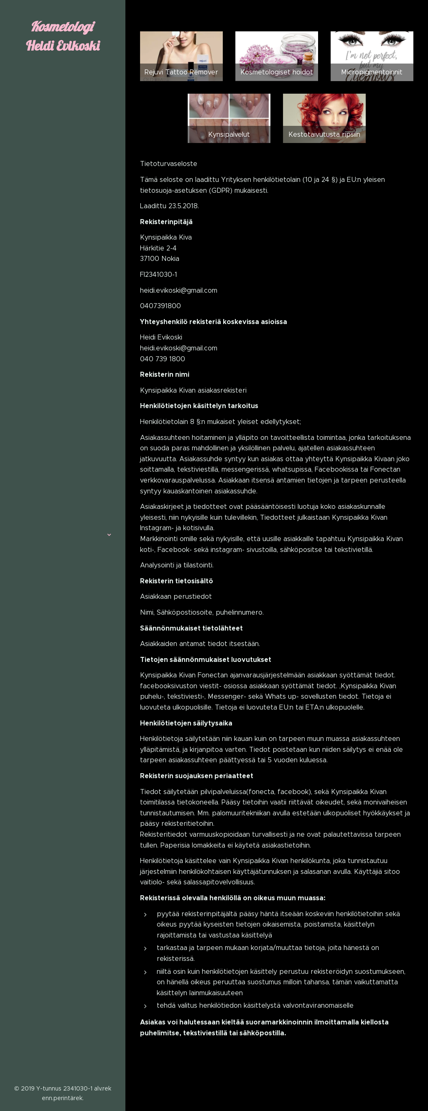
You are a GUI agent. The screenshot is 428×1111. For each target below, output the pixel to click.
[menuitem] (63, 510)
